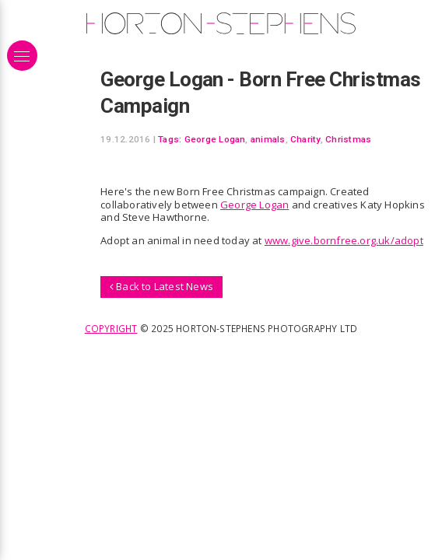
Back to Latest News (161, 286)
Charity (305, 139)
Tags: (169, 139)
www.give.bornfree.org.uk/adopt (344, 240)
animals (268, 139)
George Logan (215, 139)
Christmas (348, 139)
